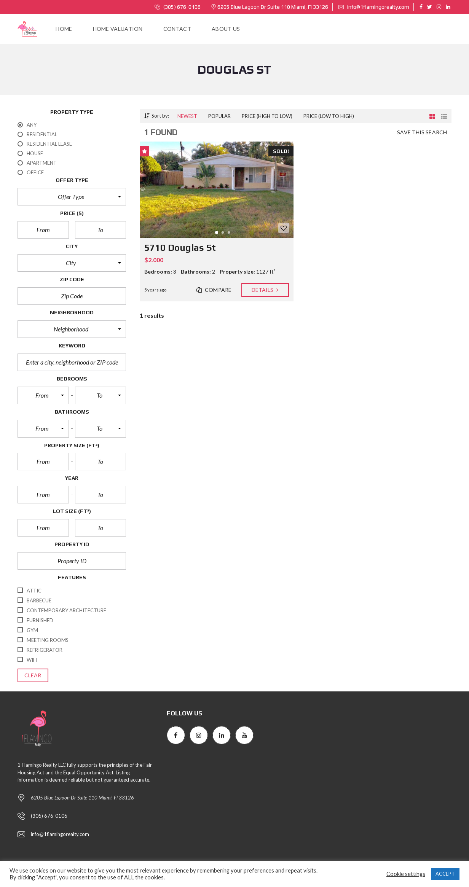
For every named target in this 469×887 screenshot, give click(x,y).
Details (265, 290)
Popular (219, 116)
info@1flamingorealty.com (373, 7)
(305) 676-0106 (178, 7)
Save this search (421, 132)
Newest (187, 116)
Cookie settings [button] (405, 874)
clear (33, 675)
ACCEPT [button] (445, 874)
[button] (72, 196)
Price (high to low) (267, 116)
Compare (214, 290)
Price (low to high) (328, 116)
